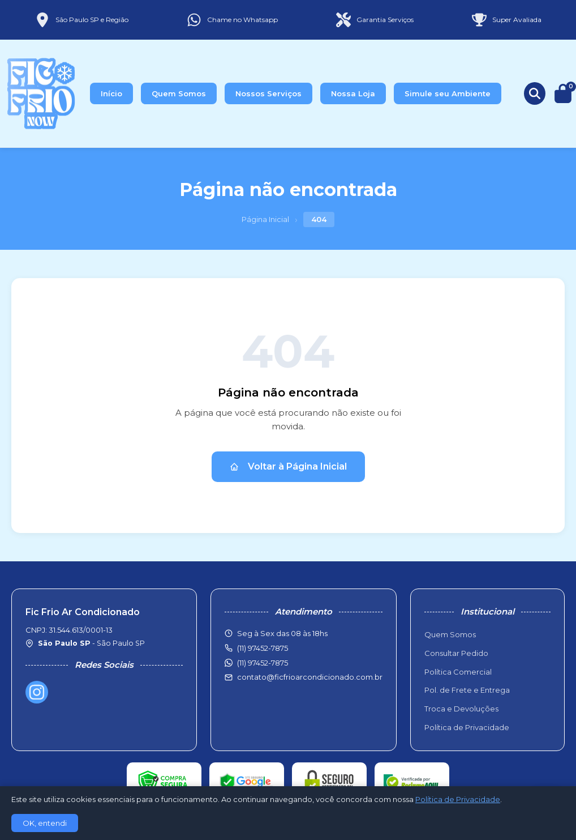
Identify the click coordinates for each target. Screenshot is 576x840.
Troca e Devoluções (461, 708)
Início (111, 93)
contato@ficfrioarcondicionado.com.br (309, 676)
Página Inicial (265, 219)
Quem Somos (179, 93)
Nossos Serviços (268, 93)
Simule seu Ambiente (448, 93)
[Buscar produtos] (534, 93)
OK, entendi (45, 823)
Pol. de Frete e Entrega (467, 689)
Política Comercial (458, 671)
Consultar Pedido (456, 653)
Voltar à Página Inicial (288, 466)
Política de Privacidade (466, 727)
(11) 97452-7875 (262, 662)
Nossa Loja (353, 93)
